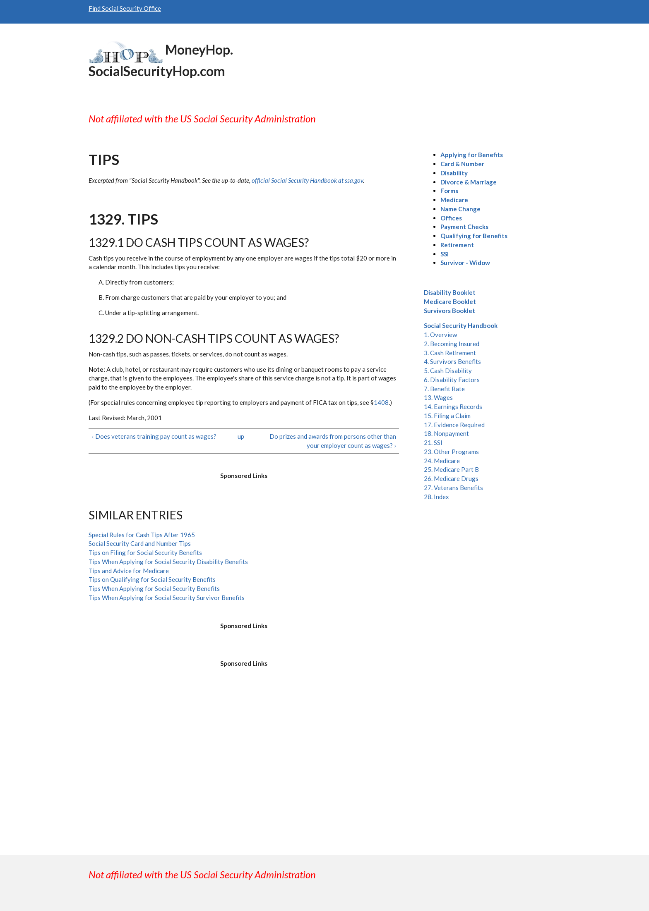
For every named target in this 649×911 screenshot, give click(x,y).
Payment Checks (464, 226)
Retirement (457, 245)
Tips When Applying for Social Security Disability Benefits (168, 561)
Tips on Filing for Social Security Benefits (145, 552)
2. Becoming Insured (451, 343)
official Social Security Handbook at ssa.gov (307, 180)
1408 (381, 402)
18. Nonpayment (446, 433)
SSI (444, 254)
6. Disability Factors (452, 379)
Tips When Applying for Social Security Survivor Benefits (167, 597)
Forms (449, 190)
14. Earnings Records (453, 406)
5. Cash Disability (448, 370)
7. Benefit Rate (444, 388)
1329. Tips (123, 218)
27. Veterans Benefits (453, 487)
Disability (454, 173)
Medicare (454, 199)
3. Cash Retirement (450, 352)
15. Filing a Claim (447, 415)
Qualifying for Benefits (473, 235)
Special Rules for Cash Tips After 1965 (142, 534)
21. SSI (433, 442)
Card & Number (462, 163)
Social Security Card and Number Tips (140, 543)
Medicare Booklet (450, 301)
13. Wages (438, 397)
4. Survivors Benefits (452, 361)
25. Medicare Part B (451, 469)
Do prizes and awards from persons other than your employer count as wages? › (332, 441)
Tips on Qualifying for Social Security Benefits (152, 579)
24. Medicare (442, 460)
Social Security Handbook (461, 325)
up (241, 436)
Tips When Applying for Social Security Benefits (154, 588)
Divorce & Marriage (468, 182)
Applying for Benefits (471, 154)
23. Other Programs (451, 451)
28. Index (436, 496)
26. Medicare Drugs (451, 478)
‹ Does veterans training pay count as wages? (154, 436)
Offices (451, 218)
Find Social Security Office (125, 8)
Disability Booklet (450, 292)
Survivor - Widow (465, 262)
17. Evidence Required (454, 424)
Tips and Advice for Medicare (129, 570)
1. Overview (440, 334)
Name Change (460, 209)
